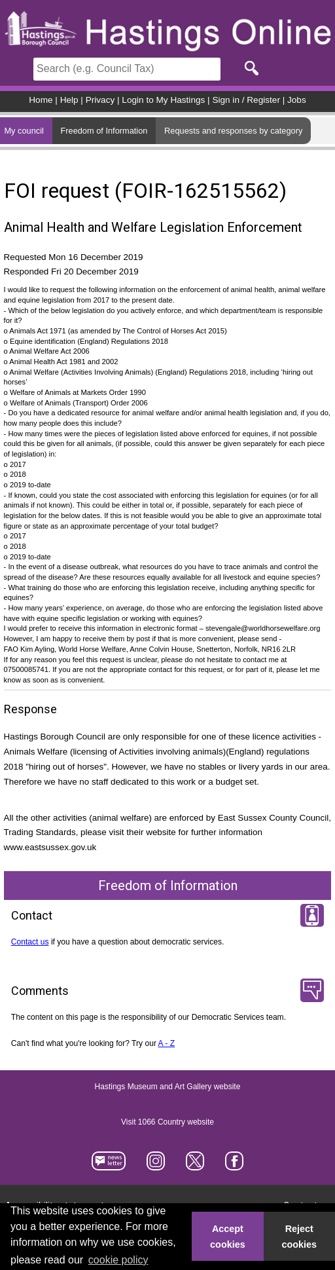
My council (23, 131)
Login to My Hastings (163, 100)
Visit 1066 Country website (167, 1122)
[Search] (126, 69)
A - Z (166, 1043)
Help (69, 100)
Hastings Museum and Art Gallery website (168, 1087)
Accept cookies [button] (227, 1236)
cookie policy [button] (118, 1259)
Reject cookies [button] (299, 1236)
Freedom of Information (103, 131)
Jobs (296, 100)
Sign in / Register (246, 100)
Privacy (100, 100)
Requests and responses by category (233, 131)
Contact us (30, 941)
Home (40, 100)
